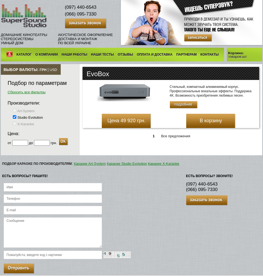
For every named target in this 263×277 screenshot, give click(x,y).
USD (53, 70)
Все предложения (175, 136)
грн (42, 70)
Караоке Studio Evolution (127, 164)
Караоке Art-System (90, 164)
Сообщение (53, 232)
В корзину (211, 120)
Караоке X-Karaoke (163, 164)
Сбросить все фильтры (26, 92)
